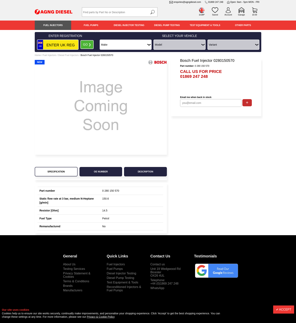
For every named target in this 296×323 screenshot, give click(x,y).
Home (38, 55)
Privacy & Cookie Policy (101, 316)
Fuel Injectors (53, 25)
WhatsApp (157, 288)
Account (228, 15)
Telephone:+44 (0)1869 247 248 (164, 282)
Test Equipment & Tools (205, 25)
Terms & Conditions (76, 281)
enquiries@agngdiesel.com (187, 2)
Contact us (157, 264)
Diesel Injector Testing (129, 25)
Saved (215, 15)
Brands (68, 285)
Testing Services (74, 268)
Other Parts (243, 25)
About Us (69, 264)
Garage (241, 15)
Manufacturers (72, 290)
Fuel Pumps (91, 25)
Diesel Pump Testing (167, 25)
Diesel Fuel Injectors (68, 55)
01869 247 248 (215, 2)
